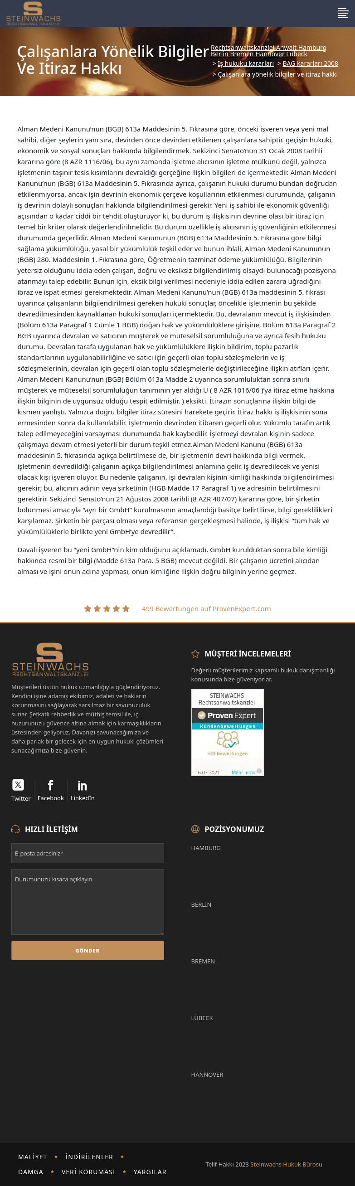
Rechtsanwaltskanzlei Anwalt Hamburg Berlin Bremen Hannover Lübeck (268, 50)
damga (31, 1171)
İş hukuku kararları (246, 63)
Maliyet (32, 1156)
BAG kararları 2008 (310, 63)
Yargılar (150, 1171)
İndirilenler (89, 1156)
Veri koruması (89, 1171)
